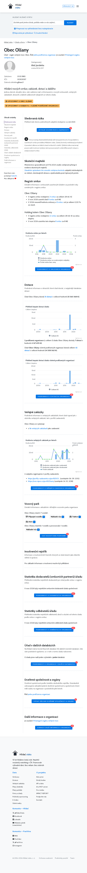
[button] (19, 101)
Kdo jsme (40, 777)
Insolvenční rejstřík (10, 138)
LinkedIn (17, 819)
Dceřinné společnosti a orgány (12, 156)
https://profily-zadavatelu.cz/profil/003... (44, 478)
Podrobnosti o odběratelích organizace (54, 629)
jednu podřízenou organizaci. (45, 55)
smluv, (60, 202)
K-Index (15, 800)
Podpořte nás (41, 797)
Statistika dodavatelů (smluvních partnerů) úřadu (11, 143)
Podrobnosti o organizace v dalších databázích (55, 663)
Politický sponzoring (20, 797)
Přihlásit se (68, 6)
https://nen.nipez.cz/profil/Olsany (41, 481)
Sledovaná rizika (10, 122)
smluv (51, 199)
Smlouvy (16, 777)
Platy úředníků (18, 787)
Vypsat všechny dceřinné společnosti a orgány (55, 700)
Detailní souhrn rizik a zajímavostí (55, 129)
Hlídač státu (8, 42)
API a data (40, 783)
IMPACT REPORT (42, 793)
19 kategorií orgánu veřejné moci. (45, 721)
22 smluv (52, 216)
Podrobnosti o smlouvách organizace (54, 268)
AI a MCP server (42, 787)
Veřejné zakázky (9, 133)
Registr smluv (8, 127)
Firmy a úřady (17, 793)
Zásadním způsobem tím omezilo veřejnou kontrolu (44, 170)
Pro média (40, 790)
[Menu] (77, 6)
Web (15, 836)
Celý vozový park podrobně (55, 535)
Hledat (70, 23)
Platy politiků (17, 790)
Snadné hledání (41, 33)
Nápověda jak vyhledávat (23, 33)
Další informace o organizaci (10, 161)
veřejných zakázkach (38, 428)
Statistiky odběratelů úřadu (11, 149)
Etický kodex (41, 780)
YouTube (17, 839)
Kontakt (39, 800)
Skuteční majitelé (10, 125)
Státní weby (17, 803)
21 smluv (52, 197)
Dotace (6, 130)
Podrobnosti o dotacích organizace (55, 396)
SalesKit (14, 176)
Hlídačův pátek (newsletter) (19, 824)
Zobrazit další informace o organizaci (54, 727)
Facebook (17, 816)
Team (72, 858)
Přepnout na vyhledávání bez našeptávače (33, 29)
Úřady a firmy (20, 42)
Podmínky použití (61, 858)
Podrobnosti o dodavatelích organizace (54, 595)
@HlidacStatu (18, 813)
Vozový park (8, 135)
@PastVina (18, 842)
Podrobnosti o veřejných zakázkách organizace (55, 487)
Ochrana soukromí (46, 858)
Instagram (17, 846)
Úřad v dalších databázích (12, 153)
